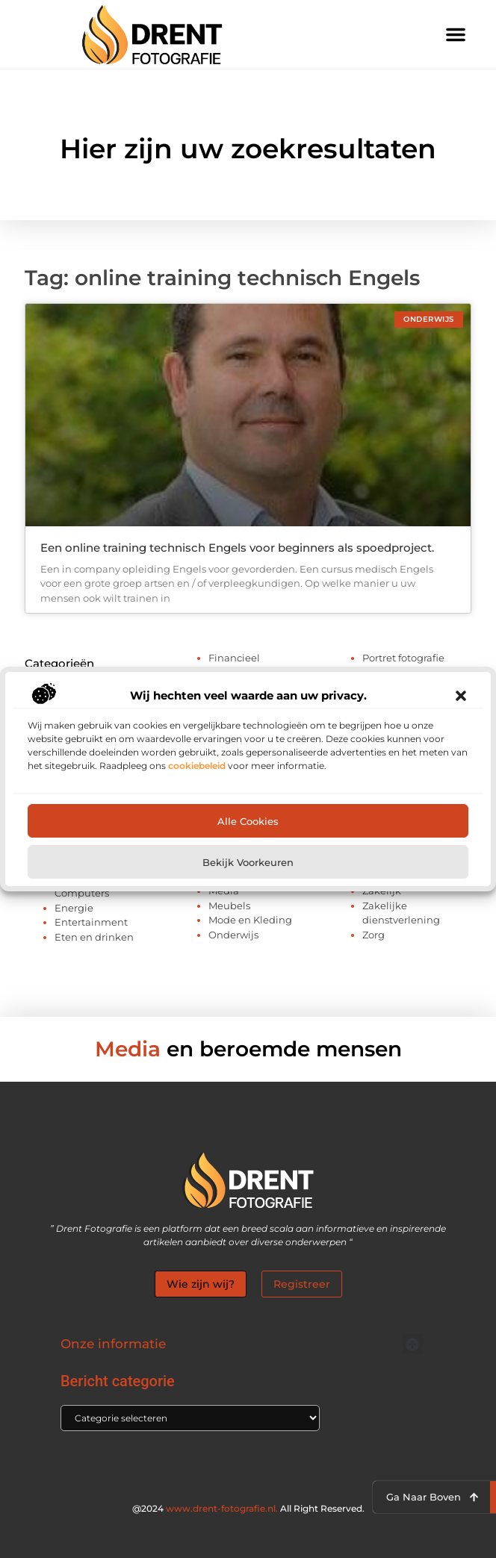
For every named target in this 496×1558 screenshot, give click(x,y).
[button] (460, 695)
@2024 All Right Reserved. (248, 1508)
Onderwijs (233, 935)
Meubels (229, 906)
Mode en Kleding (250, 920)
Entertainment (91, 922)
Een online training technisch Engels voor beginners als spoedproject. (237, 547)
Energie (74, 908)
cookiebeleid (197, 765)
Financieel (234, 658)
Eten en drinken (94, 937)
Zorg (373, 935)
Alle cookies (248, 821)
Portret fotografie (403, 658)
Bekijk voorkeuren (248, 862)
